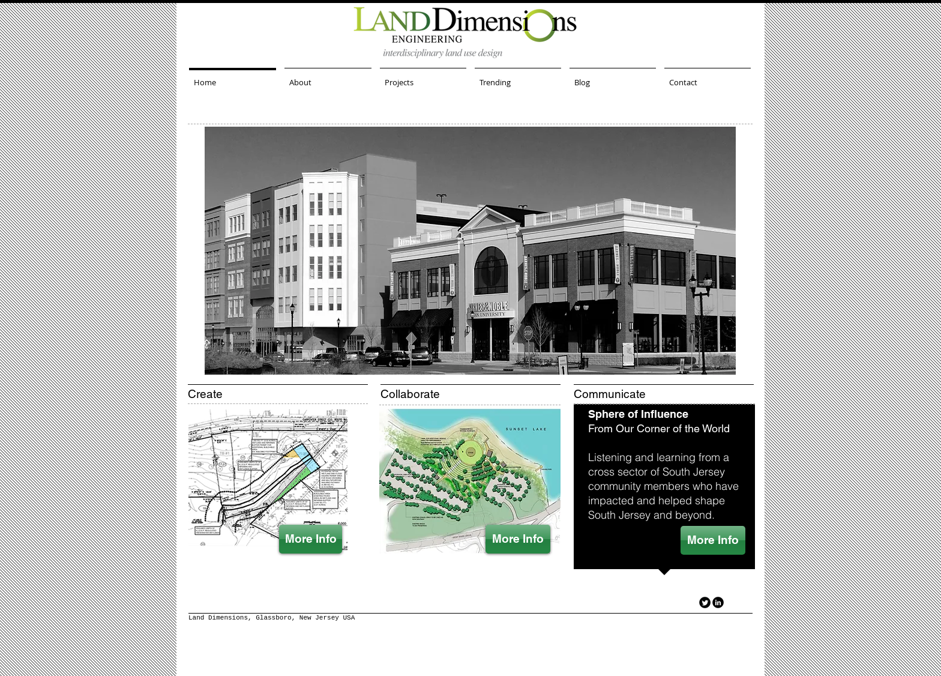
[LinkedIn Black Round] (718, 602)
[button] (470, 251)
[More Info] (310, 539)
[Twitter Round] (705, 602)
